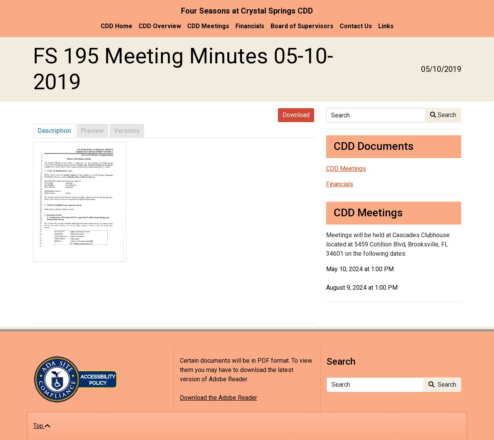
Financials (249, 26)
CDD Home (116, 26)
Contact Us (356, 26)
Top (41, 426)
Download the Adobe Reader (218, 397)
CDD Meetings (208, 26)
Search (443, 115)
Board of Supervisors (302, 26)
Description (54, 130)
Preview (92, 130)
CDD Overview (160, 26)
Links (386, 26)
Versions (127, 130)
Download (296, 115)
